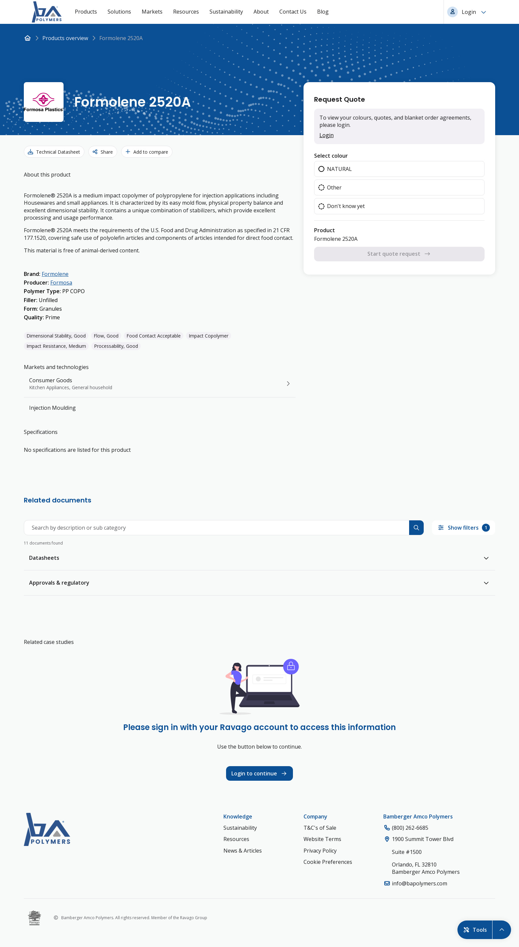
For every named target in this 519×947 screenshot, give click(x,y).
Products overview (65, 38)
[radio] (399, 169)
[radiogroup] (399, 187)
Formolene (55, 274)
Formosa (61, 282)
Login (326, 135)
